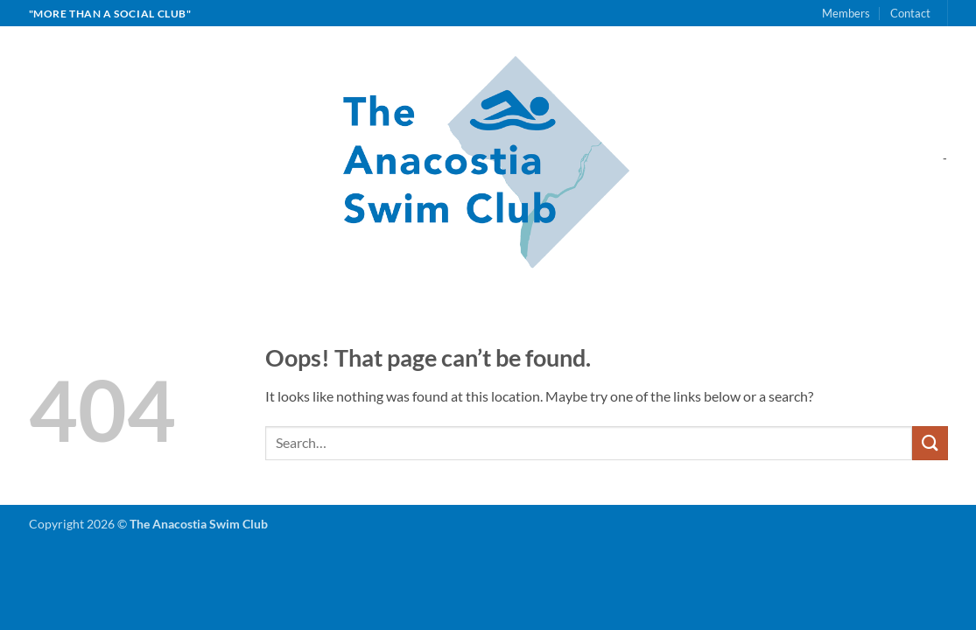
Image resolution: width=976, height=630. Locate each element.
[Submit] (929, 443)
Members (846, 13)
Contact (910, 13)
